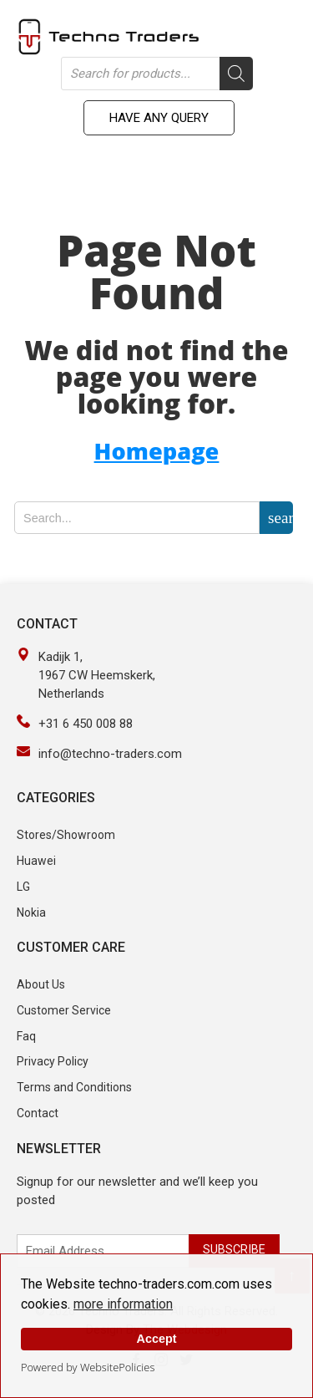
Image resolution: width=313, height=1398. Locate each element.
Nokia (31, 912)
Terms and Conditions (74, 1087)
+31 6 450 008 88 (85, 723)
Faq (26, 1036)
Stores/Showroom (66, 834)
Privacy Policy (52, 1061)
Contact (37, 1113)
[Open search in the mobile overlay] (157, 73)
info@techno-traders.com (110, 753)
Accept (157, 1338)
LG (23, 886)
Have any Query (159, 117)
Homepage (157, 450)
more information (123, 1304)
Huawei (36, 860)
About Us (41, 984)
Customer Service (64, 1010)
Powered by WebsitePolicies (87, 1367)
